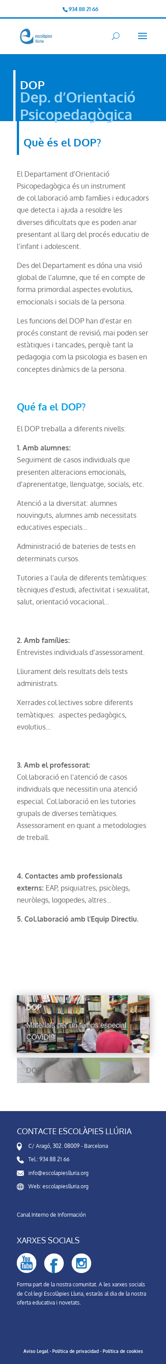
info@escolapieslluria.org (58, 1173)
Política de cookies (123, 1351)
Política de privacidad (75, 1351)
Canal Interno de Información (51, 1214)
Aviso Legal (35, 1351)
